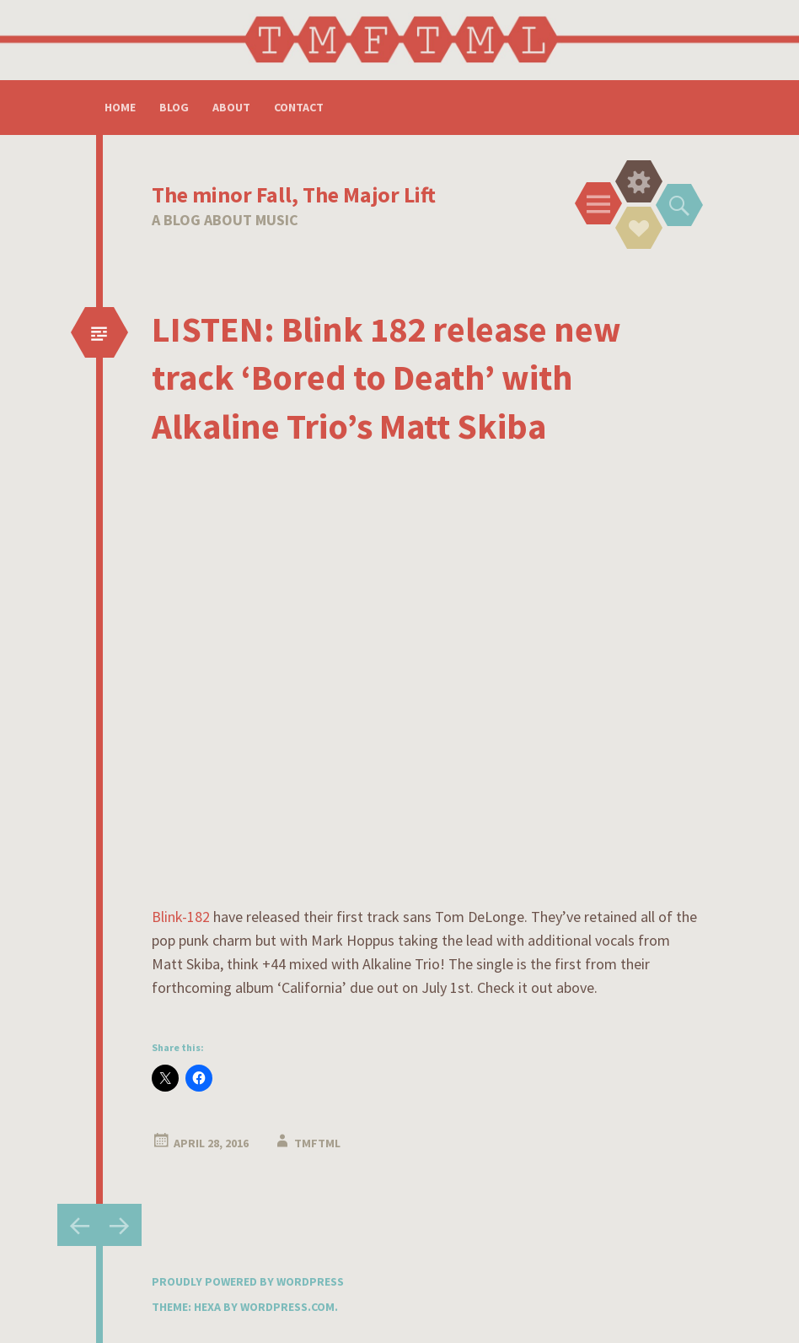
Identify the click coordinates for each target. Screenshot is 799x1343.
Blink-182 (181, 916)
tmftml (317, 1143)
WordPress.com (287, 1306)
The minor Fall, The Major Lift (294, 194)
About (231, 107)
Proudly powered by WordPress (248, 1281)
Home (120, 107)
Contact (299, 107)
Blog (174, 107)
